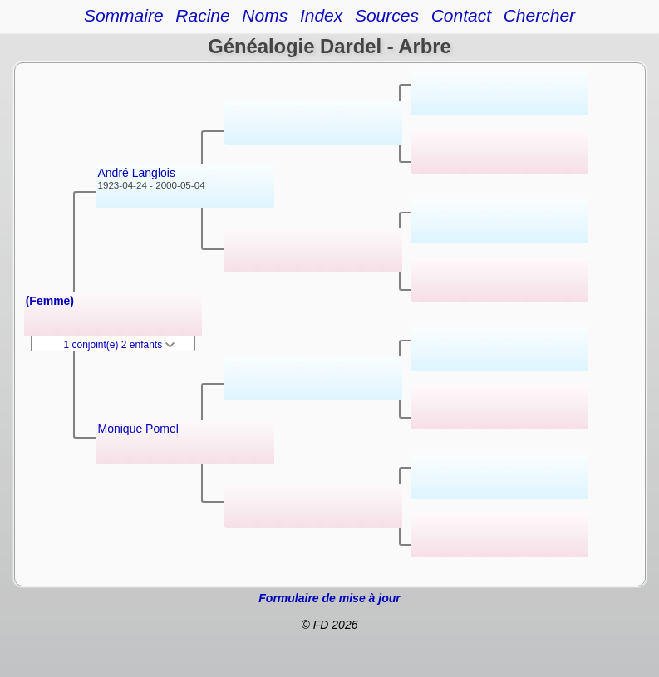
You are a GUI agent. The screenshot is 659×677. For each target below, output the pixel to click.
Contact (461, 15)
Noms (265, 15)
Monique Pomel (138, 428)
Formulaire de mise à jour (329, 598)
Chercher (539, 15)
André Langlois (136, 172)
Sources (387, 15)
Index (321, 15)
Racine (202, 15)
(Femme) (50, 300)
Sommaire (124, 15)
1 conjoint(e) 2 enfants (119, 345)
